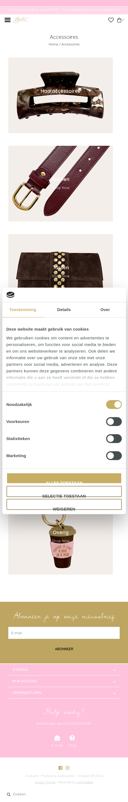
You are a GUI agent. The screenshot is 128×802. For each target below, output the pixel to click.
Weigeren (64, 508)
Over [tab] (105, 309)
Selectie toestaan (64, 495)
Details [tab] (64, 309)
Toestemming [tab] (22, 309)
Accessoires (70, 44)
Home (53, 44)
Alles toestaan (63, 482)
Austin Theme (45, 782)
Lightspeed (85, 782)
